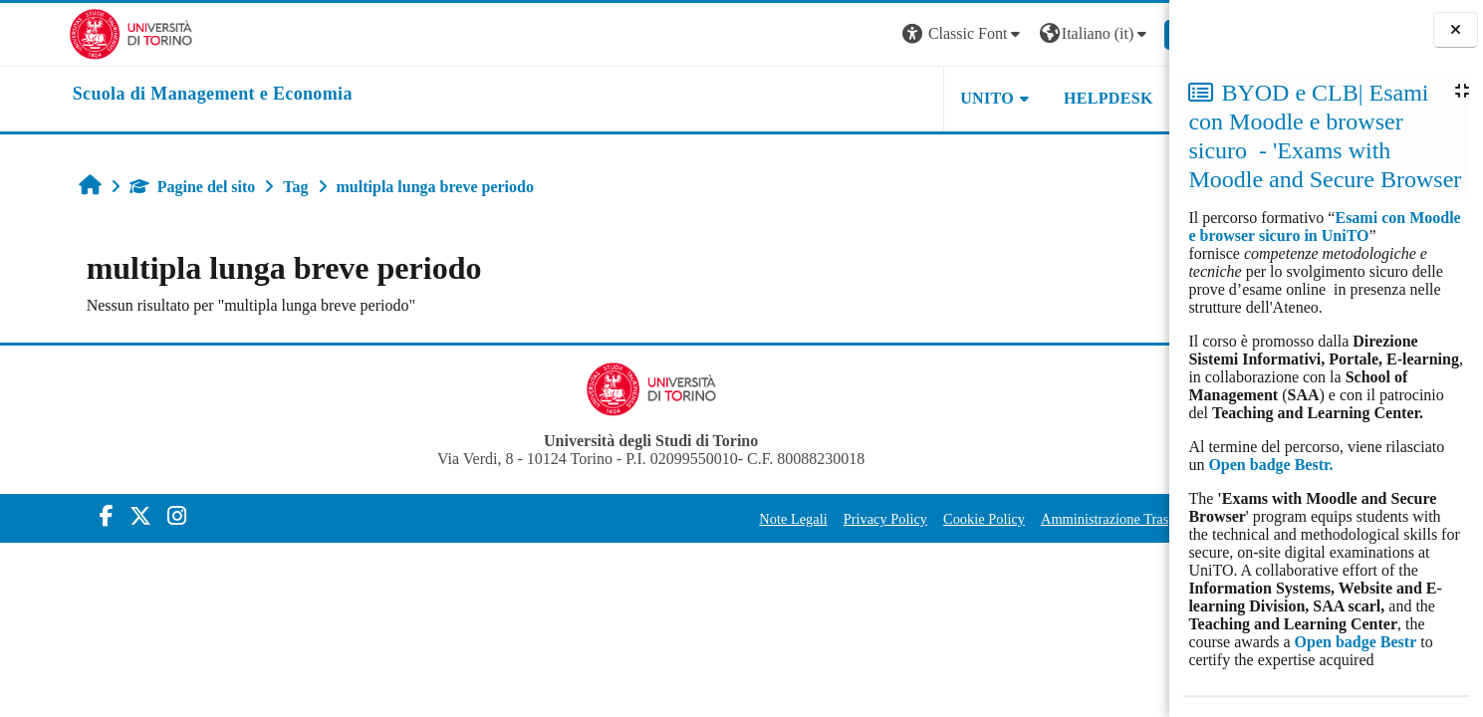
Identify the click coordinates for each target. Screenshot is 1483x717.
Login (1132, 33)
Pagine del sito (134, 186)
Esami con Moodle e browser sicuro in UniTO (1324, 226)
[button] (897, 34)
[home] (146, 95)
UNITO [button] (921, 98)
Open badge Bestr (1356, 641)
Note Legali (727, 519)
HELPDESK (1042, 98)
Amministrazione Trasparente (1059, 519)
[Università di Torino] (64, 32)
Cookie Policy (917, 519)
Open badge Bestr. (1270, 464)
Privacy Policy (819, 519)
